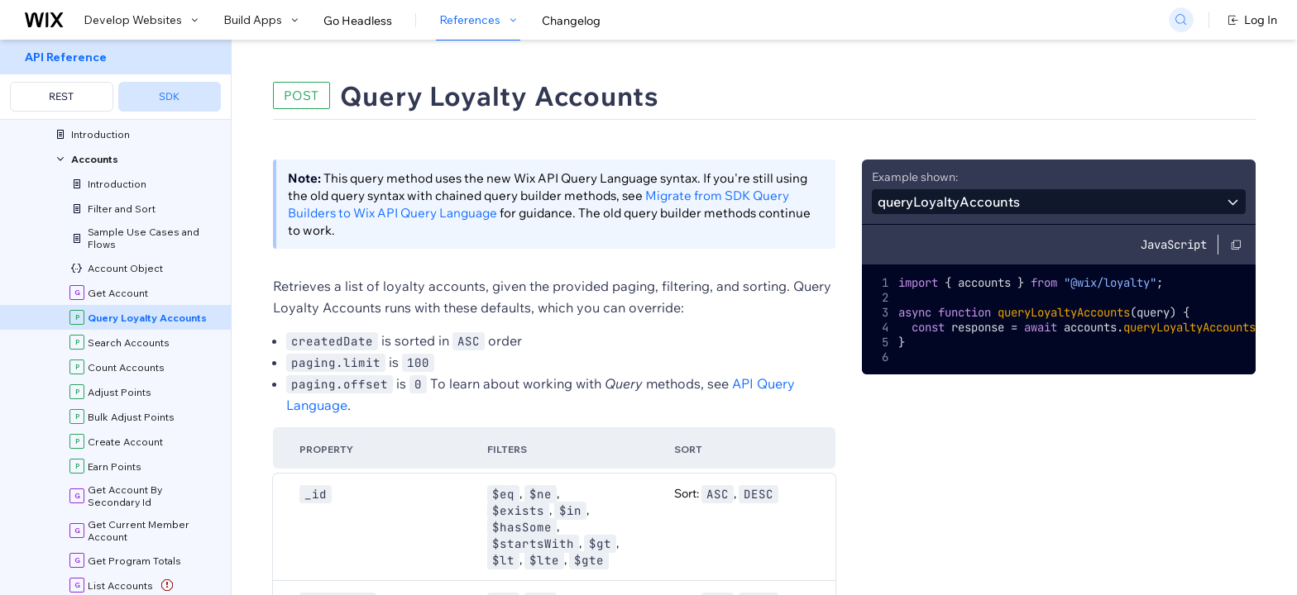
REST (61, 96)
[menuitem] (115, 80)
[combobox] (1059, 201)
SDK (169, 96)
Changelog (571, 20)
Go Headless (357, 20)
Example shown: (915, 176)
